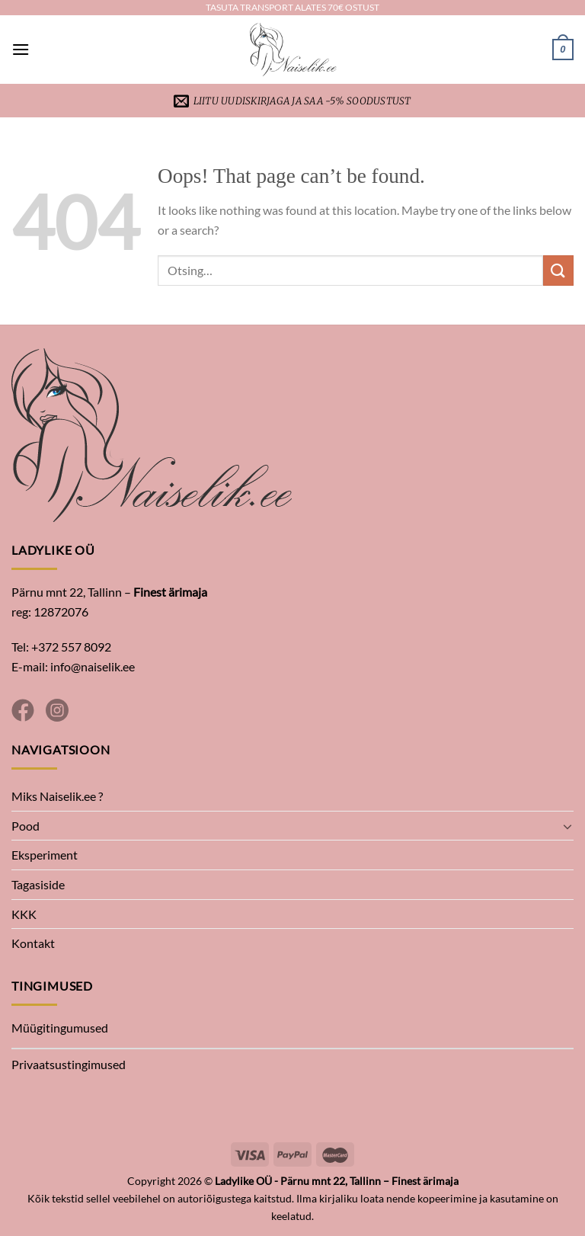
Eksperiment (44, 854)
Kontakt (33, 943)
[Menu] (20, 49)
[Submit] (558, 270)
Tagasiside (38, 884)
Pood (25, 825)
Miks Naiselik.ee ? (57, 796)
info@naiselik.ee (92, 666)
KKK (24, 914)
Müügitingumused (59, 1027)
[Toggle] (567, 826)
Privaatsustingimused (68, 1064)
